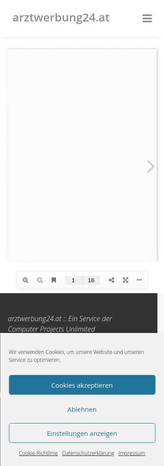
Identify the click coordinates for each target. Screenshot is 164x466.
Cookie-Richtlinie (38, 453)
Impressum (132, 453)
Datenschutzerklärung (88, 453)
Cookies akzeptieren (82, 385)
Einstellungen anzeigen (82, 433)
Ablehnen (82, 409)
